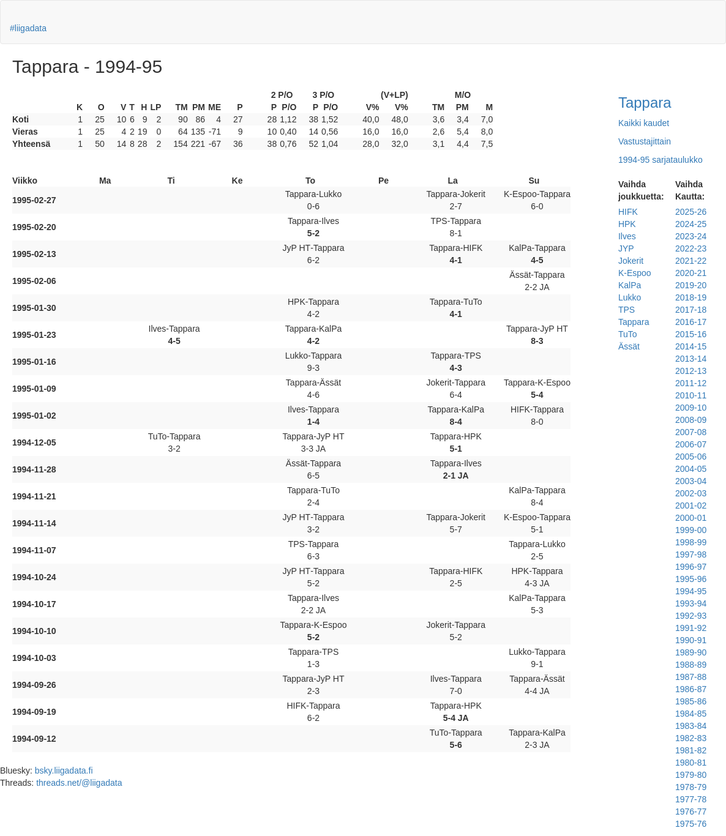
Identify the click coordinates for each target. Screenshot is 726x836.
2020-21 (690, 273)
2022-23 (690, 248)
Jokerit (630, 261)
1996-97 (690, 567)
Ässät (629, 346)
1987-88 (690, 677)
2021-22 (690, 261)
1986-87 (690, 689)
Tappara (645, 102)
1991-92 (690, 628)
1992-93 (690, 616)
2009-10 (690, 407)
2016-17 (690, 322)
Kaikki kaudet (643, 123)
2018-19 (690, 297)
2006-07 (690, 444)
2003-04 (690, 481)
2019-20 (690, 285)
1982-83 (690, 738)
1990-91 (690, 640)
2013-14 (690, 359)
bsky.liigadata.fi (64, 770)
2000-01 (690, 518)
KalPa (629, 285)
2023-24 (690, 236)
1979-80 (690, 775)
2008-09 (690, 420)
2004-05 (690, 469)
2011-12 (690, 383)
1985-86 (690, 701)
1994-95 (690, 591)
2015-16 (690, 334)
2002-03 (690, 493)
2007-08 (690, 432)
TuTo (627, 334)
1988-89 (690, 665)
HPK (627, 224)
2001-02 (690, 505)
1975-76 (690, 824)
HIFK (628, 212)
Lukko (629, 297)
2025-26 (690, 212)
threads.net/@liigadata (79, 783)
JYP (626, 248)
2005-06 (690, 456)
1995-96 (690, 579)
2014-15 (690, 346)
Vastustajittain (644, 141)
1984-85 (690, 713)
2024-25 (690, 224)
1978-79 (690, 787)
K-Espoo (634, 273)
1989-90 (690, 652)
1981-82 (690, 750)
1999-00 (690, 530)
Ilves (627, 236)
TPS (626, 310)
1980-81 (690, 762)
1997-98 (690, 554)
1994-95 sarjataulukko (660, 160)
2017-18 (690, 310)
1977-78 (690, 799)
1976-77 (690, 811)
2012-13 (690, 371)
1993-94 (690, 603)
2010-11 (690, 395)
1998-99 (690, 542)
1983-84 (690, 726)
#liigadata (28, 28)
